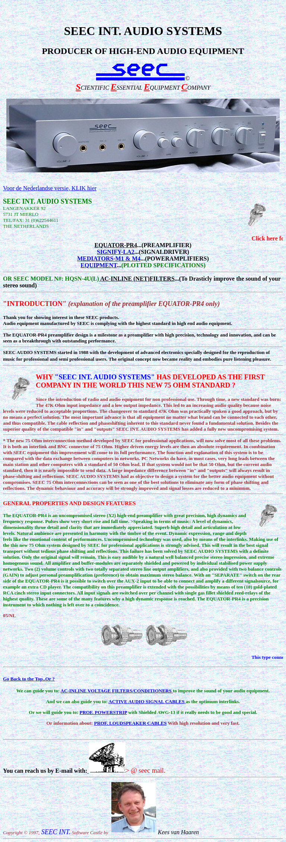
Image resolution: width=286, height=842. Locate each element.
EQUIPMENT (98, 265)
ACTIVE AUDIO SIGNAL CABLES (146, 701)
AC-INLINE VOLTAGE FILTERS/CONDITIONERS (117, 690)
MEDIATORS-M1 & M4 (108, 258)
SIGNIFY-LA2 (115, 252)
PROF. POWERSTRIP (103, 712)
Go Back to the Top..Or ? (29, 679)
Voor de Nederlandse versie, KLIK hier (49, 188)
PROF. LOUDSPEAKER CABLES (130, 723)
